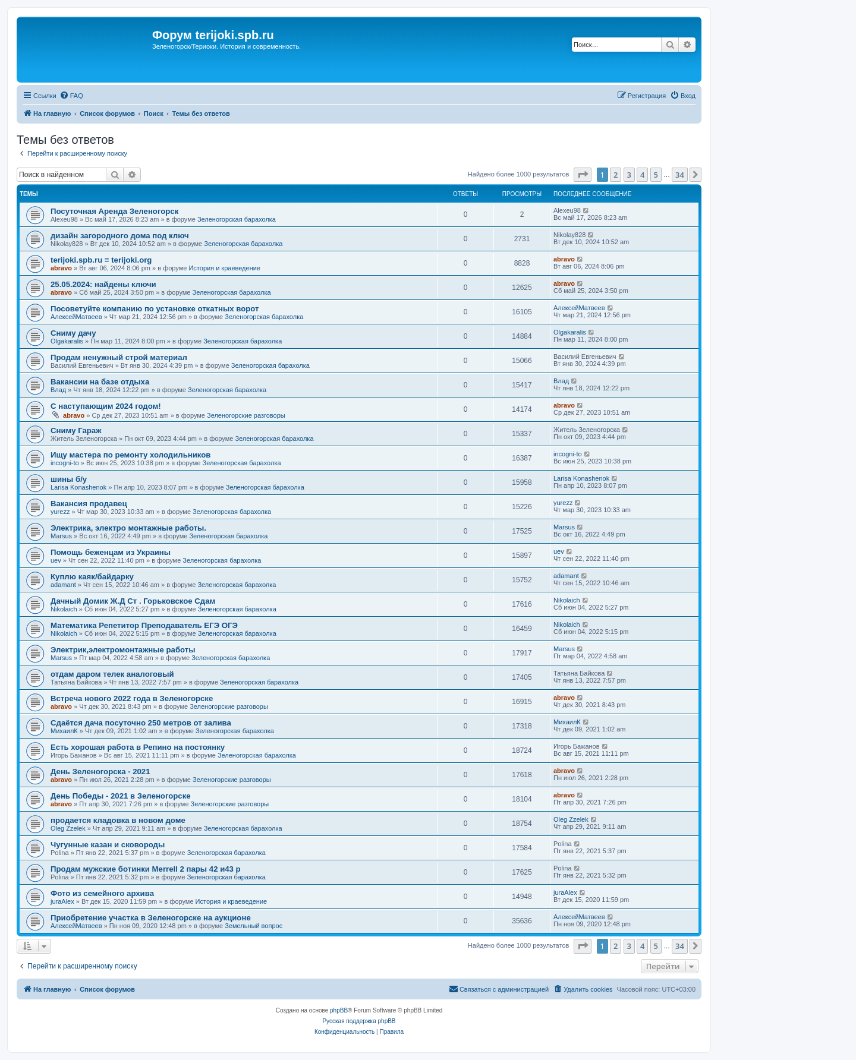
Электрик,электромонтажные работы (123, 649)
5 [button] (656, 174)
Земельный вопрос (253, 925)
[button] (582, 175)
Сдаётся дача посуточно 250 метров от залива (141, 722)
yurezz (60, 511)
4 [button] (642, 174)
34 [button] (679, 174)
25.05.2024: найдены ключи (103, 284)
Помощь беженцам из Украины (111, 552)
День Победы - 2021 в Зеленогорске (121, 795)
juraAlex (62, 901)
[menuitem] (71, 96)
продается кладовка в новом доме (118, 820)
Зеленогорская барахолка (236, 219)
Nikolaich (64, 609)
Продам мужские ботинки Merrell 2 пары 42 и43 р (146, 869)
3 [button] (629, 174)
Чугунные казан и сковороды (108, 844)
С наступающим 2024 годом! (106, 406)
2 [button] (615, 174)
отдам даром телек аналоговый (112, 674)
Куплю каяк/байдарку (92, 576)
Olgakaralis (67, 341)
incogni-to (65, 462)
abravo (61, 268)
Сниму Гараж (76, 430)
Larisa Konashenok (78, 487)
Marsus (61, 536)
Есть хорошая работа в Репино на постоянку (138, 747)
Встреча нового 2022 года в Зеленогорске (132, 698)
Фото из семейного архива (102, 893)
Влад (58, 389)
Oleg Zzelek (68, 828)
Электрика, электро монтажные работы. (128, 527)
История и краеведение (224, 268)
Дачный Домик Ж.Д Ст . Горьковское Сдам (133, 601)
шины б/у (69, 479)
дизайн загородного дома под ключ (120, 235)
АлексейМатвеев (76, 316)
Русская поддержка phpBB (358, 1021)
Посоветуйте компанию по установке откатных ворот (155, 308)
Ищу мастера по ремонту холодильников (130, 454)
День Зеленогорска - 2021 (100, 771)
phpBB (339, 1010)
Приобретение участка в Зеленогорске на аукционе (151, 917)
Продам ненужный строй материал (119, 357)
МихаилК (64, 730)
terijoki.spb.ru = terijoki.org (101, 259)
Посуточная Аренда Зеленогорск (114, 211)
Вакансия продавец (89, 503)
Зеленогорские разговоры (246, 415)
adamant (63, 584)
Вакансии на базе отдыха (100, 381)
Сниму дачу (73, 333)
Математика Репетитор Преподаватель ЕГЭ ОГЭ (144, 625)
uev (56, 560)
